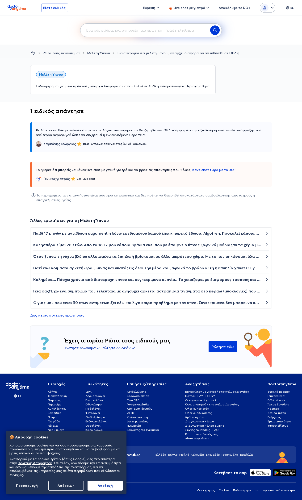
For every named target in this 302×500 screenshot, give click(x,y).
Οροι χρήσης (206, 490)
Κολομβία (197, 454)
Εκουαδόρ (213, 454)
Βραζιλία (246, 454)
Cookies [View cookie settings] (224, 490)
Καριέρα (273, 408)
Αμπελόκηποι (57, 408)
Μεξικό (184, 454)
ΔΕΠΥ (130, 413)
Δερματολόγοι (95, 396)
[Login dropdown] (267, 8)
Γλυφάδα (54, 421)
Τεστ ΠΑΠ (133, 400)
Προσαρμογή (27, 485)
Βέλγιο (172, 454)
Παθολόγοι (93, 408)
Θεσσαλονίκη (57, 396)
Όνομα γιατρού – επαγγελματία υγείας (212, 404)
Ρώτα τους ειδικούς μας (61, 53)
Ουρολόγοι (93, 425)
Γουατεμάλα (230, 454)
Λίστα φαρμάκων (197, 438)
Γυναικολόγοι (94, 400)
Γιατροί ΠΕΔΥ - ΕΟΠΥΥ (200, 396)
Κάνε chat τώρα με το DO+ (214, 170)
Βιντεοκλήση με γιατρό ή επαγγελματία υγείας (217, 391)
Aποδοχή (105, 485)
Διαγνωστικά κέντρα (199, 421)
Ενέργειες (274, 417)
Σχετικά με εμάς (279, 391)
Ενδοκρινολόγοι (96, 421)
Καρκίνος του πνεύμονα (143, 430)
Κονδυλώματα (137, 391)
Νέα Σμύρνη (56, 430)
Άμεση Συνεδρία (278, 404)
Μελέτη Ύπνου (98, 53)
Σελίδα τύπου (277, 413)
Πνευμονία (134, 425)
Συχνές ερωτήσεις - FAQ (202, 430)
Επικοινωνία (276, 396)
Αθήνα (52, 391)
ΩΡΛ (88, 391)
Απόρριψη (66, 485)
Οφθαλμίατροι (95, 417)
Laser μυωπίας (137, 421)
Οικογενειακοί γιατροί (200, 400)
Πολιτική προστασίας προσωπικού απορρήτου (264, 490)
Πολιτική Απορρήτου (35, 463)
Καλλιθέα (55, 413)
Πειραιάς (54, 400)
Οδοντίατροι (93, 404)
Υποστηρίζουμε (278, 425)
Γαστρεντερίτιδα (138, 404)
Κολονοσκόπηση (138, 396)
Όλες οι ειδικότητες (198, 413)
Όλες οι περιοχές (197, 408)
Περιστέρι (54, 404)
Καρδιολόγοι (94, 430)
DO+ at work (276, 400)
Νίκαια (53, 425)
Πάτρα (52, 417)
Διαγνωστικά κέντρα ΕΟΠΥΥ (204, 425)
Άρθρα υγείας (195, 417)
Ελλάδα (160, 454)
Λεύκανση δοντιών (139, 408)
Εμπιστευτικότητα (279, 421)
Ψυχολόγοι (92, 413)
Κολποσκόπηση (137, 417)
